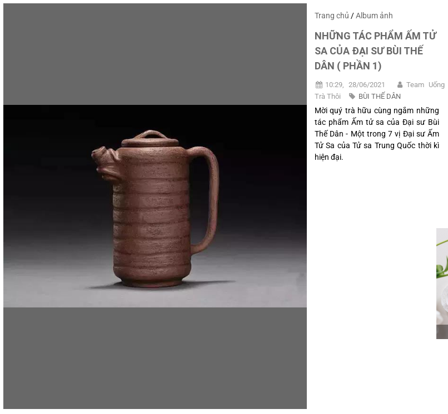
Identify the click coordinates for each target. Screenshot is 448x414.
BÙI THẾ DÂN (380, 96)
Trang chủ (332, 15)
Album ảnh (374, 15)
